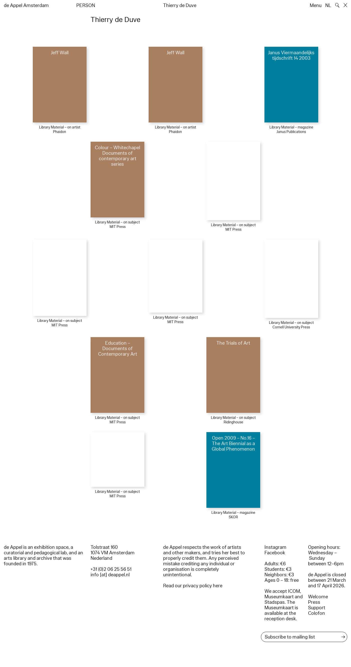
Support (316, 608)
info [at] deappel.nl (110, 575)
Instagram (275, 547)
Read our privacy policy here (192, 586)
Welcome (318, 597)
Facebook (274, 553)
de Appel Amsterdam (26, 5)
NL (328, 5)
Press (314, 602)
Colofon (316, 613)
